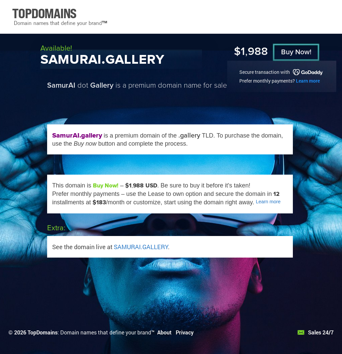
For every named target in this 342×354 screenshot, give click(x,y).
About (164, 332)
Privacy (185, 332)
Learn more (308, 81)
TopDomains (43, 332)
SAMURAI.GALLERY (141, 247)
